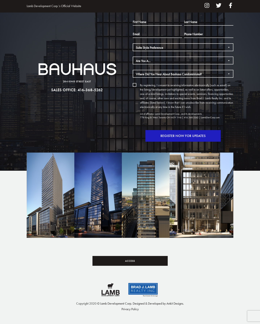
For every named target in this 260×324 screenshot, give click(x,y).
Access (130, 261)
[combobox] (183, 47)
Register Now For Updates (177, 136)
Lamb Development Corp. (116, 303)
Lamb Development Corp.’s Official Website (54, 6)
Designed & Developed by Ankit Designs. (158, 303)
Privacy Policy (130, 309)
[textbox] (183, 48)
